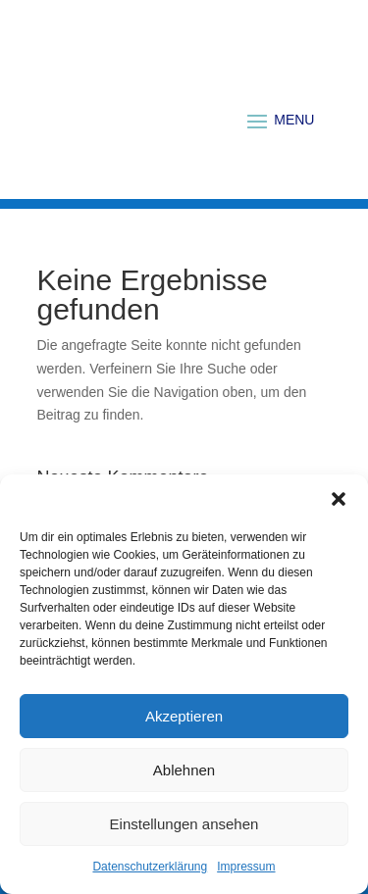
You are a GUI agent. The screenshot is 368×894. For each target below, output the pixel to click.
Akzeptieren (184, 716)
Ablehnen (184, 770)
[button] (338, 499)
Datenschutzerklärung (149, 866)
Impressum (246, 866)
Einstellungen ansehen (184, 824)
